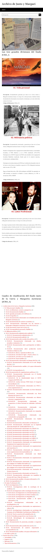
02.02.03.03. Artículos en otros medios (19, 356)
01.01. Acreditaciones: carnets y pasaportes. (18, 310)
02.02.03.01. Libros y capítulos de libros (19, 353)
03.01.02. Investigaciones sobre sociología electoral (22, 491)
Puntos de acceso (8, 535)
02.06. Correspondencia (12, 481)
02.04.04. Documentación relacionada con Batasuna (22, 423)
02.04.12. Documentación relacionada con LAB (20, 440)
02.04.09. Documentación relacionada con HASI (21, 434)
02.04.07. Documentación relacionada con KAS (20, 430)
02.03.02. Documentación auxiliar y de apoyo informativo (24, 366)
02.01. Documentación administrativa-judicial (19, 333)
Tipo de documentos (10, 543)
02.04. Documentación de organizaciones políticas (20, 372)
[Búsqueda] (21, 15)
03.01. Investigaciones (12, 485)
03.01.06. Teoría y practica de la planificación (20, 514)
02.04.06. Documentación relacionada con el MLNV (22, 428)
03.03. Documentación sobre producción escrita (19, 526)
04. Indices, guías (9, 533)
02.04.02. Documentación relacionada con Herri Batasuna (24, 390)
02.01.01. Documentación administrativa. (19, 335)
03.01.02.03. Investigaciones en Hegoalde (20, 496)
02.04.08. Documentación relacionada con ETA (20, 432)
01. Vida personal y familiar (12, 308)
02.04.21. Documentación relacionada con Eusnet (21, 473)
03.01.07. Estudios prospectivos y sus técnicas (20, 516)
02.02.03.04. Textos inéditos (16, 358)
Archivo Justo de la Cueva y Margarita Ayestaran (17, 306)
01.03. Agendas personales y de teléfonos (17, 314)
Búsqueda (40, 15)
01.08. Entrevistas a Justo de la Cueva (16, 327)
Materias (7, 541)
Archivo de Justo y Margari (18, 4)
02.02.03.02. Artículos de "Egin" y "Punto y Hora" (22, 355)
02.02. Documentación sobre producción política (20, 339)
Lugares (6, 539)
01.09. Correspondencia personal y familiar (18, 329)
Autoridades (8, 537)
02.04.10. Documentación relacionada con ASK (20, 436)
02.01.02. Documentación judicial (16, 337)
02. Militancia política (10, 331)
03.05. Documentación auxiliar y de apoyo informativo (21, 531)
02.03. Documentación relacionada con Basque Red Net (22, 360)
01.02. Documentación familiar (14, 312)
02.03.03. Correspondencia (14, 370)
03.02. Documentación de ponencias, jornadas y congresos (23, 522)
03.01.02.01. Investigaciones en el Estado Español (22, 493)
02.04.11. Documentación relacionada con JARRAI (21, 438)
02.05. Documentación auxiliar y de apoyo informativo (21, 479)
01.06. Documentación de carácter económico (19, 321)
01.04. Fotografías (11, 316)
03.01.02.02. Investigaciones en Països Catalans (22, 495)
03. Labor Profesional (10, 483)
